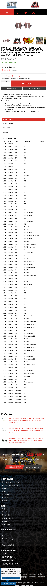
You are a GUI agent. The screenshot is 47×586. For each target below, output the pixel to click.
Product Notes (8, 123)
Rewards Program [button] (8, 583)
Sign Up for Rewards (32, 467)
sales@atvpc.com (7, 560)
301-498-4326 (6, 553)
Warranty (6, 127)
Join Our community (14, 467)
